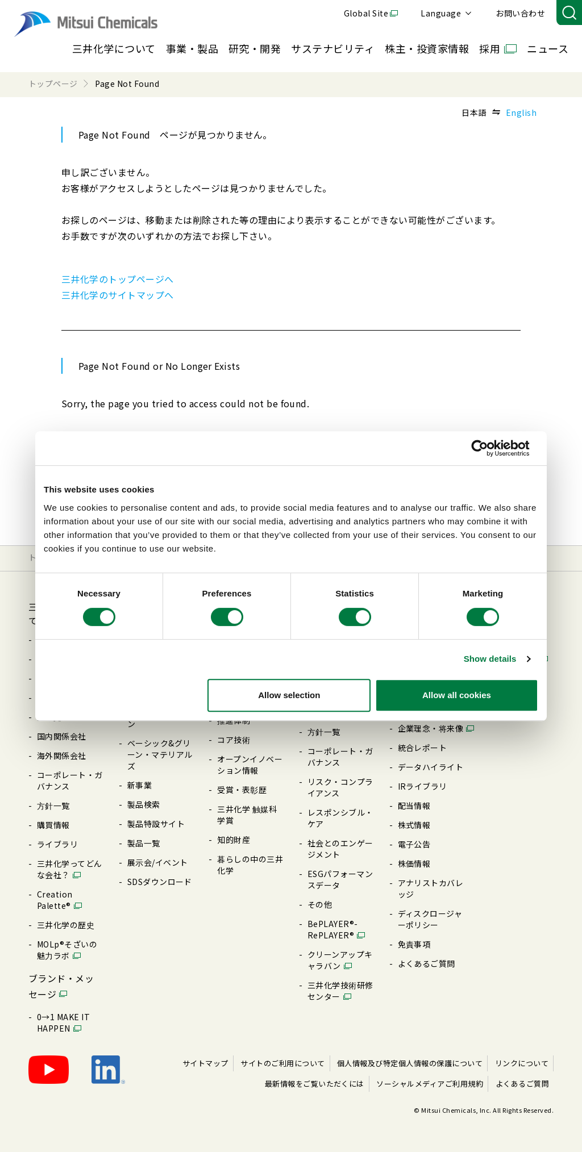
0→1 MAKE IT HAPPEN (63, 1022)
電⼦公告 (414, 844)
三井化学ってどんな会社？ (69, 869)
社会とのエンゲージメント (340, 848)
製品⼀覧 (143, 843)
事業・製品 (192, 48)
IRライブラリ (422, 786)
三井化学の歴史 (65, 924)
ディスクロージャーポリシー (430, 919)
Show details (490, 658)
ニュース (547, 48)
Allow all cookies (456, 695)
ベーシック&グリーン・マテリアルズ (160, 754)
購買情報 (53, 824)
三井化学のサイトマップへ (117, 295)
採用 (489, 48)
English (521, 112)
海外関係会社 (61, 755)
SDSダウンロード (159, 881)
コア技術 (233, 739)
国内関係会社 (61, 736)
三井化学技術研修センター (340, 990)
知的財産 (233, 839)
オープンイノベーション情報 (249, 764)
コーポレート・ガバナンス (70, 780)
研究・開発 (254, 48)
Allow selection (289, 695)
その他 (319, 904)
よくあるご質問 (426, 963)
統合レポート (422, 747)
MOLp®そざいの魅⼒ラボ (67, 949)
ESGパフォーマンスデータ (340, 879)
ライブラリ (57, 844)
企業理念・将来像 (431, 728)
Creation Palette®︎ (55, 899)
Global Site (366, 13)
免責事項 (414, 944)
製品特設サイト (156, 823)
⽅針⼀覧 (53, 805)
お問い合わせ (520, 13)
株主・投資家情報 (427, 48)
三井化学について (114, 48)
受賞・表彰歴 (242, 789)
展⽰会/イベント (157, 862)
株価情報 (414, 863)
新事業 (139, 785)
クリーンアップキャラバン (340, 960)
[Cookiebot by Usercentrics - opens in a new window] (488, 448)
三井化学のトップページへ (117, 279)
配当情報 (414, 805)
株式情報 (414, 824)
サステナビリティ (333, 48)
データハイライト (431, 767)
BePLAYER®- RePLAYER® (332, 929)
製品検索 (143, 804)
